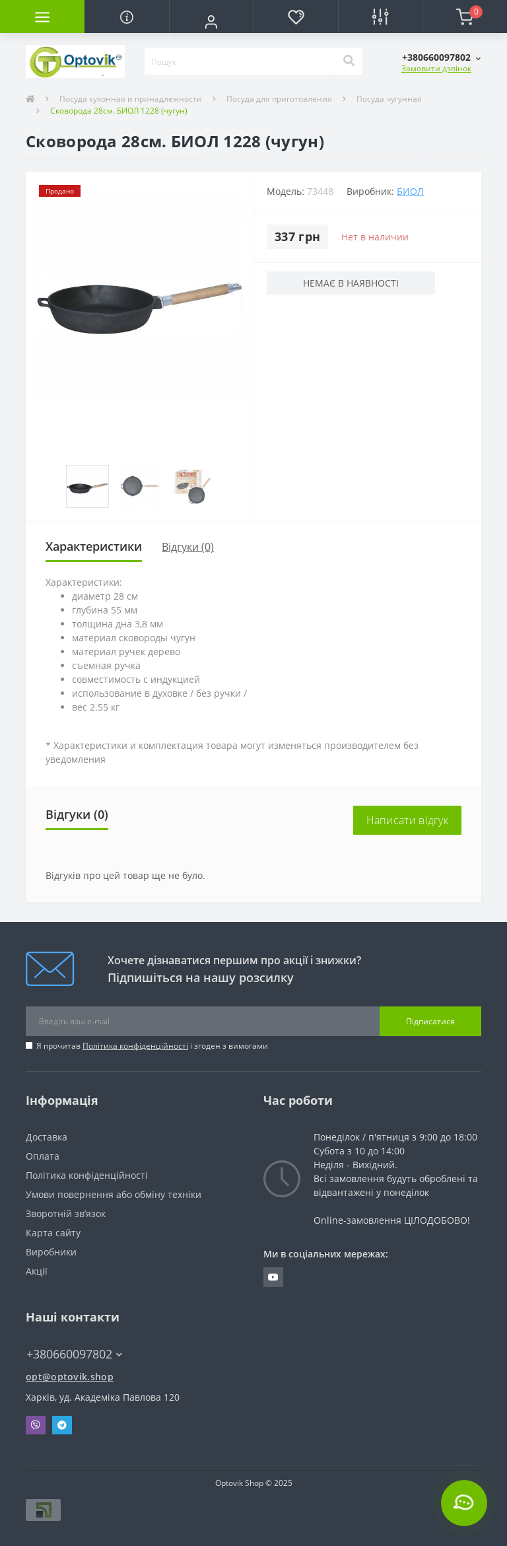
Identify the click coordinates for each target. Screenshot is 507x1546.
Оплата (42, 1156)
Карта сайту (53, 1232)
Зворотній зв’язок (66, 1213)
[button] (211, 22)
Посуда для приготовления (279, 98)
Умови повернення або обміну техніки (113, 1194)
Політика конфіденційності (135, 1045)
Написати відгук (407, 820)
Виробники (51, 1252)
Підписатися (430, 1021)
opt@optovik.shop (70, 1376)
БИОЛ (410, 191)
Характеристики (94, 546)
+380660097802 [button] (74, 1354)
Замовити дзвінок (436, 68)
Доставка (46, 1137)
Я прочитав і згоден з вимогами (152, 1045)
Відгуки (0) (188, 547)
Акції (37, 1271)
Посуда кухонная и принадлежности (130, 98)
